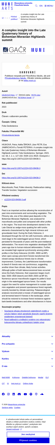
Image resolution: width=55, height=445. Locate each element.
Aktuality (6, 336)
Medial (40, 377)
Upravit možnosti (14, 431)
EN (41, 6)
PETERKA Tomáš (26, 98)
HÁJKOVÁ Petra (9, 95)
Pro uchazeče (8, 344)
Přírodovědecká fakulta (10, 135)
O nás (4, 366)
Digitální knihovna (29, 377)
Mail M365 (6, 377)
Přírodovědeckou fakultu (15, 78)
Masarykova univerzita (16, 404)
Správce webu (7, 408)
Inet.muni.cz (15, 383)
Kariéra (5, 359)
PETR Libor (35, 95)
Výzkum (5, 351)
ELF (47, 377)
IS (8, 383)
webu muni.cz (30, 80)
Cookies (17, 408)
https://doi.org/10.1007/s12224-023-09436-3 (21, 168)
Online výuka (28, 383)
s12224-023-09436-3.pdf (15, 200)
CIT (3, 383)
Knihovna (15, 377)
